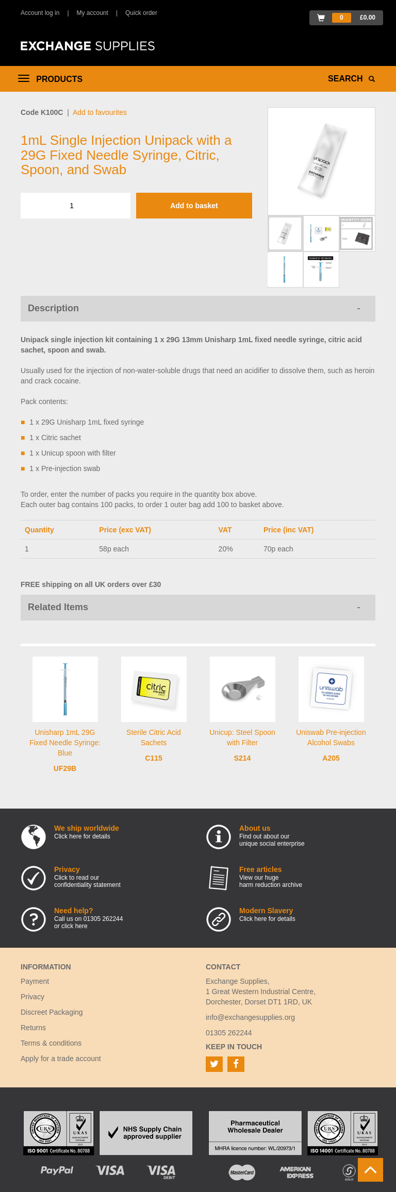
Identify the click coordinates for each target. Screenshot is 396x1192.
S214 (242, 758)
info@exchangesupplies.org (250, 1017)
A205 (330, 758)
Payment (35, 981)
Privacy (32, 997)
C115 (153, 758)
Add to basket (194, 206)
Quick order (141, 12)
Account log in (40, 12)
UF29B (65, 768)
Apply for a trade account (61, 1058)
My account (92, 12)
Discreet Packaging (52, 1012)
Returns (33, 1027)
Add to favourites (100, 112)
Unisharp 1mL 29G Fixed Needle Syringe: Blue (65, 742)
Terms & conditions (51, 1043)
